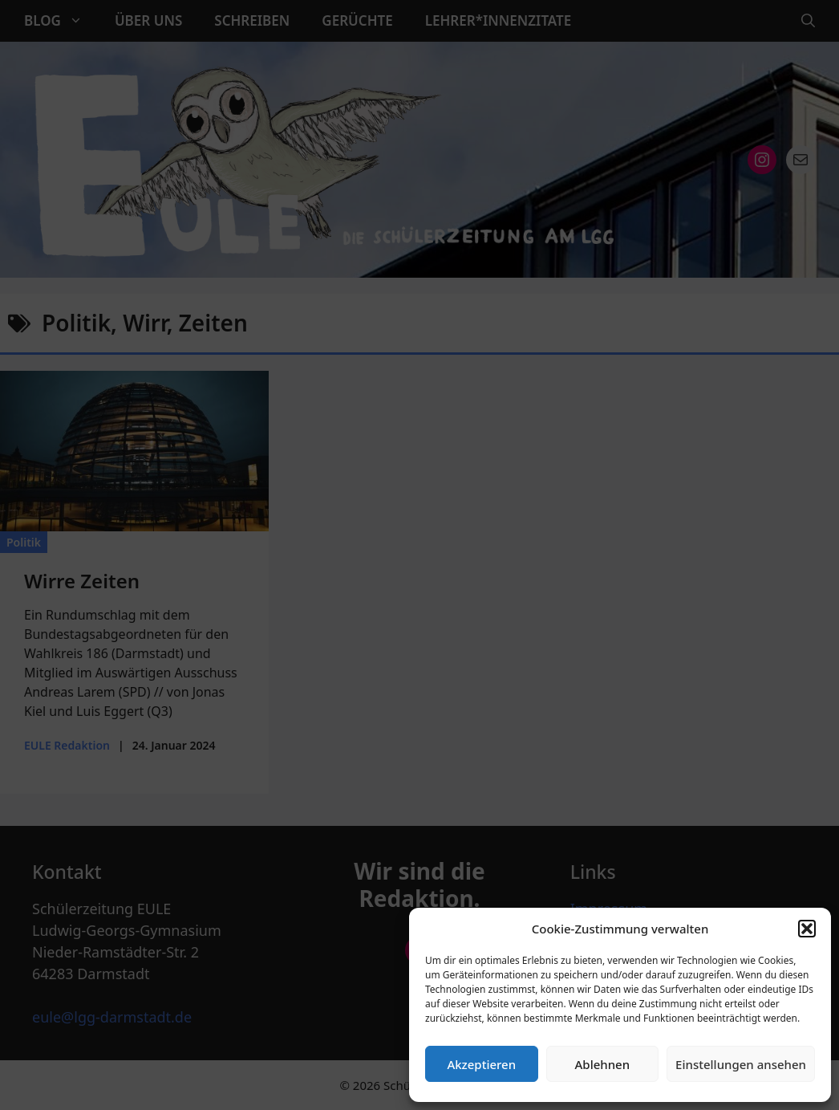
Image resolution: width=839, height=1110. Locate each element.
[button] (807, 929)
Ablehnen (602, 1064)
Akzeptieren (481, 1064)
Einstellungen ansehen (740, 1064)
